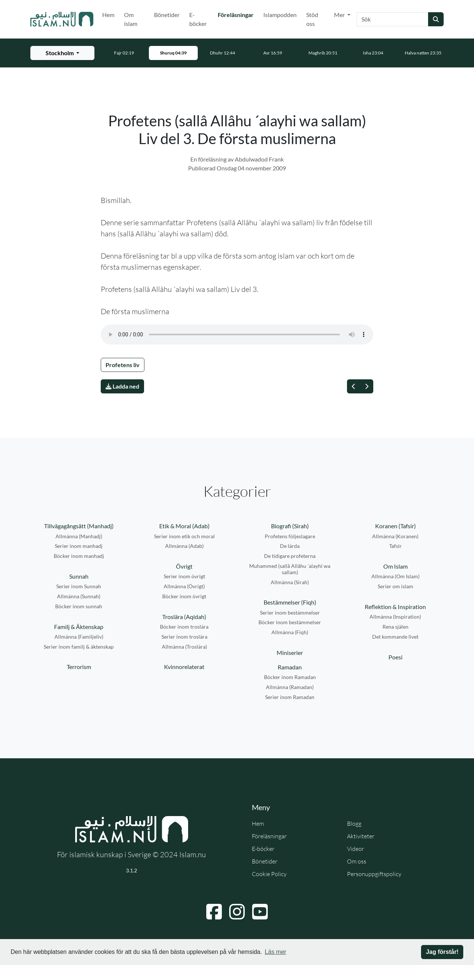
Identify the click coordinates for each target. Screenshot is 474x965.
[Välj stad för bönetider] (62, 53)
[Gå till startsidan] (61, 19)
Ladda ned (122, 386)
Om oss (356, 861)
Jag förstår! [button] (442, 952)
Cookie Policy (269, 874)
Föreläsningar (237, 14)
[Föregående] (353, 386)
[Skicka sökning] (436, 19)
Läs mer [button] (275, 952)
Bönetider (167, 14)
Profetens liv (123, 364)
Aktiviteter (360, 836)
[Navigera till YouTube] (260, 912)
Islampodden (280, 14)
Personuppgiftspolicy (374, 874)
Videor (355, 848)
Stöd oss (312, 19)
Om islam (130, 19)
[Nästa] (366, 386)
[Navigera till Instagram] (237, 912)
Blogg (354, 823)
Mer (340, 14)
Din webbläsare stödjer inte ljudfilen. (237, 335)
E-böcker (198, 19)
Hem (108, 14)
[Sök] (392, 19)
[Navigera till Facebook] (214, 912)
